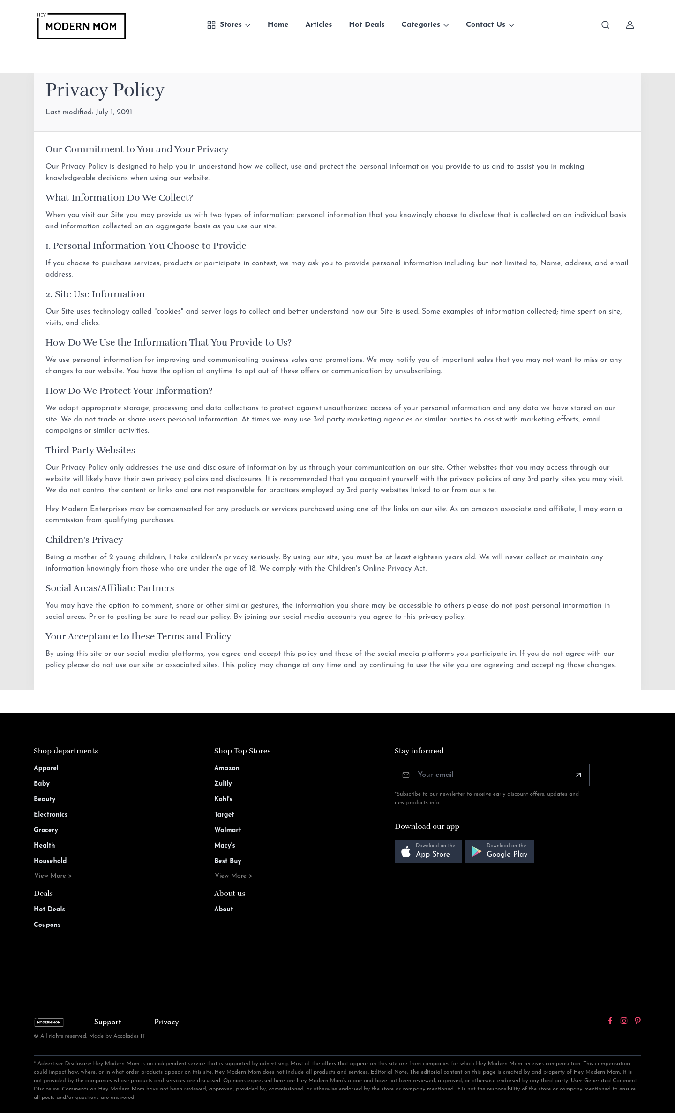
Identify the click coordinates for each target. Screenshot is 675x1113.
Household (50, 861)
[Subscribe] (578, 775)
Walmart (227, 830)
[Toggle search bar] (605, 25)
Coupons (47, 925)
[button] (428, 852)
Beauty (45, 799)
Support (107, 1022)
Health (44, 846)
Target (224, 815)
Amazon (227, 768)
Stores (224, 25)
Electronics (51, 815)
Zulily (223, 784)
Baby (42, 784)
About (223, 909)
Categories (421, 25)
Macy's (224, 846)
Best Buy (227, 861)
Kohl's (223, 799)
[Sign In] (630, 25)
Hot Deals (366, 25)
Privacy (167, 1022)
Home (278, 25)
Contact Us (485, 25)
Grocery (46, 830)
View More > (53, 876)
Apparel (46, 768)
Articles (319, 25)
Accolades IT (129, 1036)
